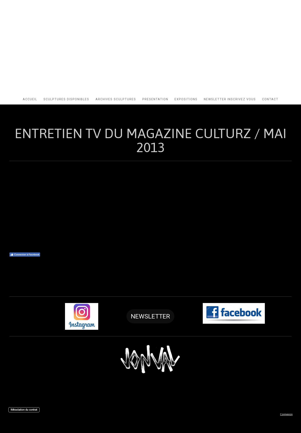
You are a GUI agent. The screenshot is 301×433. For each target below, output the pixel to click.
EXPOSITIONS (186, 99)
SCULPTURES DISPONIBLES (66, 99)
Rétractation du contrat (24, 409)
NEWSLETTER (150, 316)
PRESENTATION (155, 99)
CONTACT (270, 99)
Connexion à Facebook (24, 254)
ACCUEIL (30, 99)
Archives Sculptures (116, 99)
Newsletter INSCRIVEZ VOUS (230, 99)
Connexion (286, 414)
